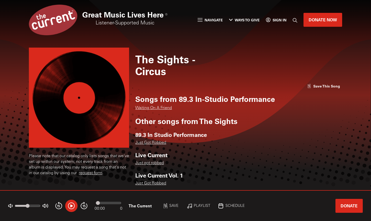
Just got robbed (149, 163)
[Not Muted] (10, 206)
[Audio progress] (108, 203)
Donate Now (323, 19)
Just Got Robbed (150, 143)
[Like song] (323, 86)
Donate (349, 205)
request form (90, 173)
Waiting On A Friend (153, 108)
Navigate (210, 19)
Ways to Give (244, 19)
